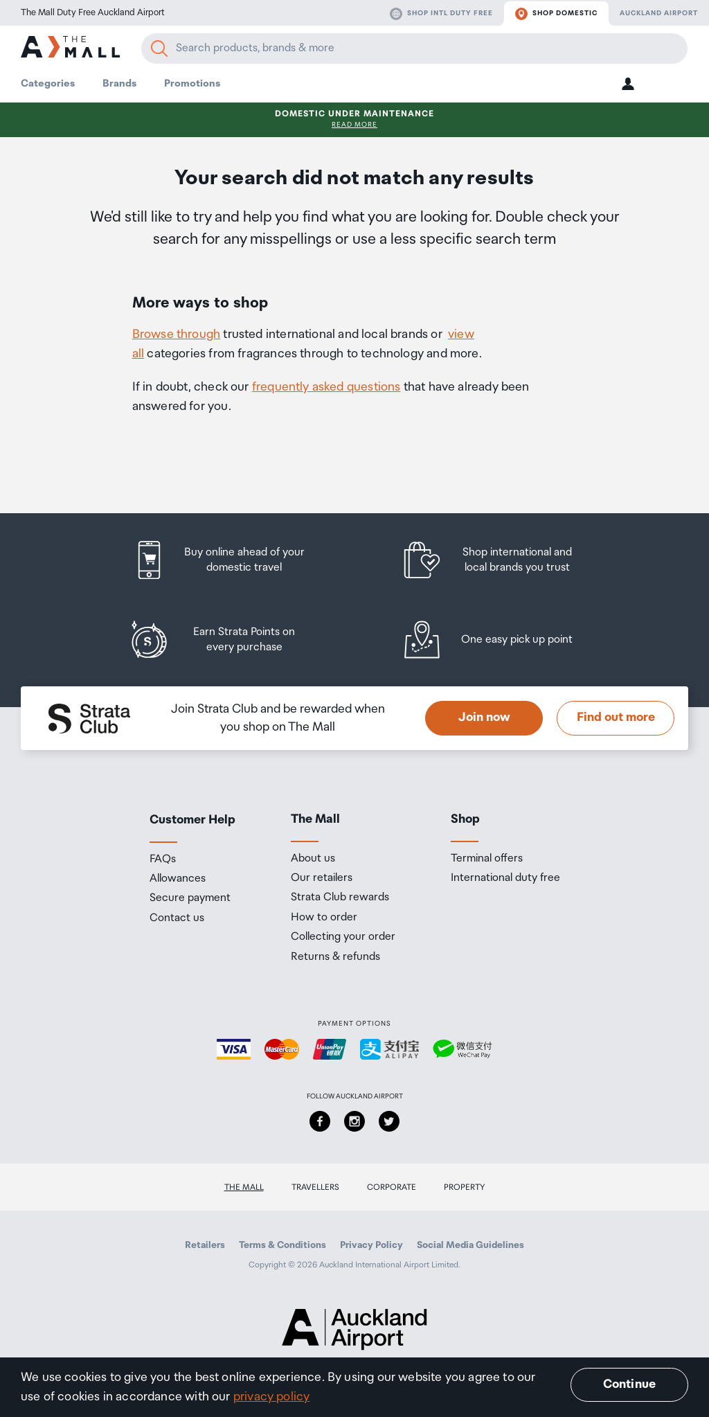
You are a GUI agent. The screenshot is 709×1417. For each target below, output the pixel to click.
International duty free (505, 878)
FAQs (163, 859)
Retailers (205, 1245)
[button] (628, 83)
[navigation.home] (70, 49)
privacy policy (271, 1397)
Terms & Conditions (282, 1245)
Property (464, 1187)
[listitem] (231, 560)
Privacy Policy (371, 1245)
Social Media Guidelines (470, 1245)
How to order (324, 917)
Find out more (616, 717)
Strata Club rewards (340, 897)
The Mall (244, 1187)
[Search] (159, 48)
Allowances (178, 879)
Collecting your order (343, 937)
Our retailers (321, 878)
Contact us (177, 918)
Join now (484, 717)
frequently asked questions (326, 387)
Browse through (176, 334)
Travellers (315, 1187)
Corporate (391, 1187)
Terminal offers (487, 859)
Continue (629, 1384)
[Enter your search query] (414, 48)
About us (313, 859)
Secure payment (190, 898)
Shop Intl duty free (441, 14)
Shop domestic (556, 14)
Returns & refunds (335, 957)
